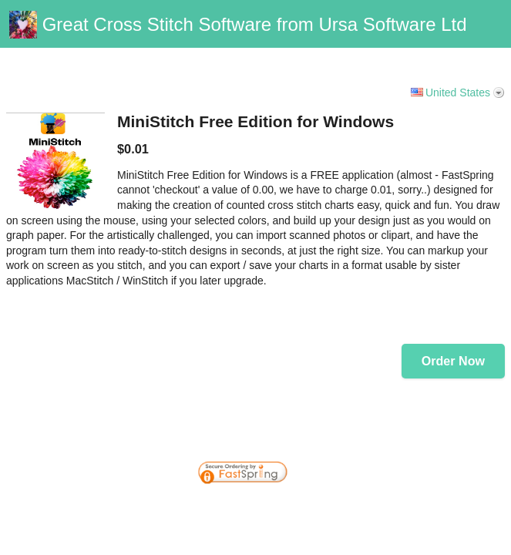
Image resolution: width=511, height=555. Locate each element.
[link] (468, 437)
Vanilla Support (465, 54)
